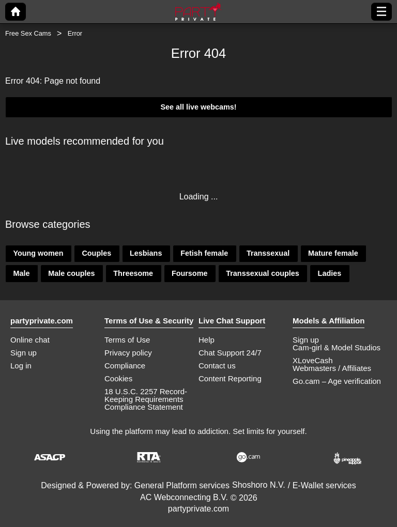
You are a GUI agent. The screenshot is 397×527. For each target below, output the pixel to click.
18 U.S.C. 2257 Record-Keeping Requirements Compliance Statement (145, 399)
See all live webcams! (198, 107)
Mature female (333, 253)
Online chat (30, 339)
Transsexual (268, 253)
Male (21, 273)
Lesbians (146, 253)
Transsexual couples (262, 273)
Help (206, 339)
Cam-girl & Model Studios (336, 347)
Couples (96, 253)
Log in (21, 365)
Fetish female (204, 253)
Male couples (71, 273)
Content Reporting (230, 378)
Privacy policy (128, 352)
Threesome (133, 273)
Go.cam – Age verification (337, 381)
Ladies (330, 273)
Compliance (124, 365)
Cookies (118, 378)
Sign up (23, 352)
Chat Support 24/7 (230, 352)
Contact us (217, 365)
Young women (38, 253)
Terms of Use (127, 339)
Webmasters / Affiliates (332, 368)
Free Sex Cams (28, 33)
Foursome (190, 273)
